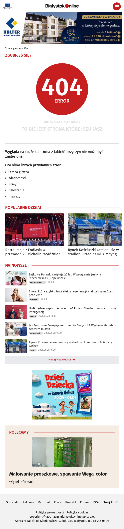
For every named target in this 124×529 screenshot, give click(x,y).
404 (26, 48)
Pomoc (84, 502)
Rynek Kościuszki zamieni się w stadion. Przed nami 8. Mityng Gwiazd (70, 344)
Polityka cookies (78, 512)
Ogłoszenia (16, 190)
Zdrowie (34, 299)
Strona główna (13, 48)
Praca (57, 502)
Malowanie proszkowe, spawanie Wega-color (58, 474)
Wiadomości (17, 178)
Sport (32, 350)
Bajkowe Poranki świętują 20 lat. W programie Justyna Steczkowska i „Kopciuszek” (65, 276)
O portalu (12, 502)
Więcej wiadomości (59, 359)
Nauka (33, 316)
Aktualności (35, 333)
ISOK (96, 502)
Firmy (12, 184)
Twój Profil (111, 502)
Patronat (44, 502)
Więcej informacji (21, 482)
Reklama (28, 502)
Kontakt (70, 502)
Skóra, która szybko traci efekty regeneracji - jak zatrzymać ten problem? (71, 293)
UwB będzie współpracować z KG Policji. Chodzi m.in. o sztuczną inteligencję (72, 310)
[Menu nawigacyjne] (117, 6)
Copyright (35, 516)
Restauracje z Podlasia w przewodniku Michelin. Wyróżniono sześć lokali (34, 252)
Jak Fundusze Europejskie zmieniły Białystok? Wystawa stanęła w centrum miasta (73, 327)
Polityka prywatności (50, 512)
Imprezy (14, 196)
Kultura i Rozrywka (38, 282)
